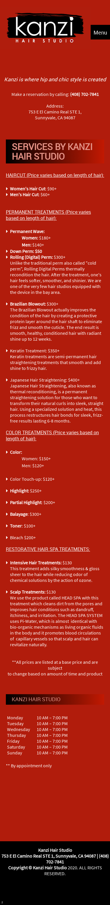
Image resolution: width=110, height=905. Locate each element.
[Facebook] (48, 891)
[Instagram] (62, 891)
